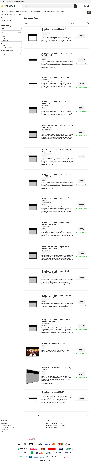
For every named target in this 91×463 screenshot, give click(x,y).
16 (79, 23)
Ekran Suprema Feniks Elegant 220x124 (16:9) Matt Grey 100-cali (56, 272)
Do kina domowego (7, 20)
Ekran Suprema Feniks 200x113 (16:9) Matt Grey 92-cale (57, 127)
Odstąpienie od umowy (8, 427)
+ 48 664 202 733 (10, 1)
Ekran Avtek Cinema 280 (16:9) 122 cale (56, 344)
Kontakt (4, 433)
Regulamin (5, 423)
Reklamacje (5, 429)
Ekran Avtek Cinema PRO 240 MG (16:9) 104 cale (56, 369)
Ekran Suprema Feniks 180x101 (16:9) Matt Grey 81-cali (56, 102)
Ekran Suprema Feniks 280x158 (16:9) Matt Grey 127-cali (57, 199)
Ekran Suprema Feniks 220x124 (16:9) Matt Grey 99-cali (57, 151)
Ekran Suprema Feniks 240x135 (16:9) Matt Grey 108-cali (57, 175)
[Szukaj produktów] (75, 6)
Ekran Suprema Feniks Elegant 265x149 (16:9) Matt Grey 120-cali (56, 320)
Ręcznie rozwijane (6, 17)
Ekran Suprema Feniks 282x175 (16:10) (55, 77)
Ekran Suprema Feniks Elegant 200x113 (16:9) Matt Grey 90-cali (55, 248)
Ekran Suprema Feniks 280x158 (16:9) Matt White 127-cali (57, 54)
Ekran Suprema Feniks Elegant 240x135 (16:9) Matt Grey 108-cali (56, 296)
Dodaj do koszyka (81, 39)
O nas (3, 431)
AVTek (43, 347)
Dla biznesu (5, 22)
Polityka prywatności (7, 425)
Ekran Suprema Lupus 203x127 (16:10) (55, 392)
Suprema (44, 35)
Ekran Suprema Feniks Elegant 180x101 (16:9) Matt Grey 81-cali (55, 223)
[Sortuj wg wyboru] (72, 23)
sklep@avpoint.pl (20, 1)
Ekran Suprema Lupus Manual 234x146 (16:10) (55, 30)
